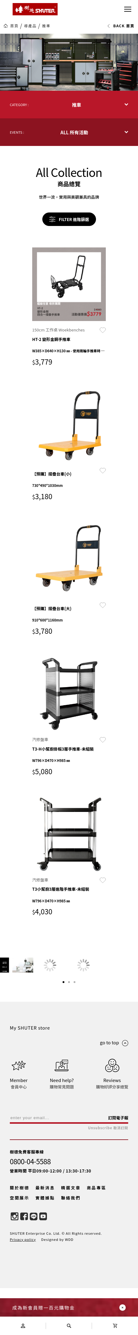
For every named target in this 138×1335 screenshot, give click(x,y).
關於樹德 (19, 1234)
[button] (63, 1029)
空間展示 (19, 1244)
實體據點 (45, 1244)
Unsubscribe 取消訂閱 (108, 1174)
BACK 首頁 (121, 26)
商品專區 (96, 1234)
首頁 (14, 26)
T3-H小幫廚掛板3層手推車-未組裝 (63, 749)
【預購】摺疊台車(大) (51, 608)
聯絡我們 (71, 1244)
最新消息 (45, 1234)
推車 (46, 26)
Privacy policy (23, 1285)
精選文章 (71, 1234)
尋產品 (30, 26)
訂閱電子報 (118, 1164)
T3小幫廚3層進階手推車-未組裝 (60, 889)
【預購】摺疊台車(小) (51, 474)
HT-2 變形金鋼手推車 (51, 339)
